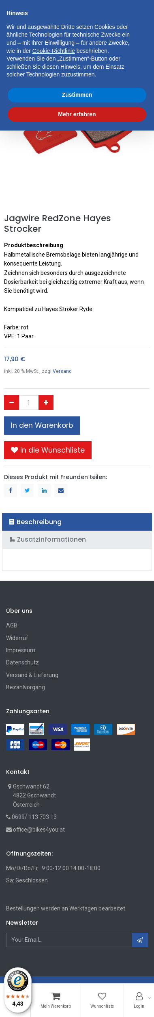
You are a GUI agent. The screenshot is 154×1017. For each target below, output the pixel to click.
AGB (11, 625)
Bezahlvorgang (25, 687)
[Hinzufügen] (45, 402)
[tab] (77, 522)
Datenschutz (22, 662)
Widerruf (17, 638)
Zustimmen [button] (77, 981)
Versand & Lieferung (32, 675)
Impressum (20, 650)
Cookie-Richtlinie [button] (53, 937)
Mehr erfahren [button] (77, 1000)
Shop (19, 43)
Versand (62, 371)
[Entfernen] (11, 402)
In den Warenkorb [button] (42, 425)
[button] (48, 450)
